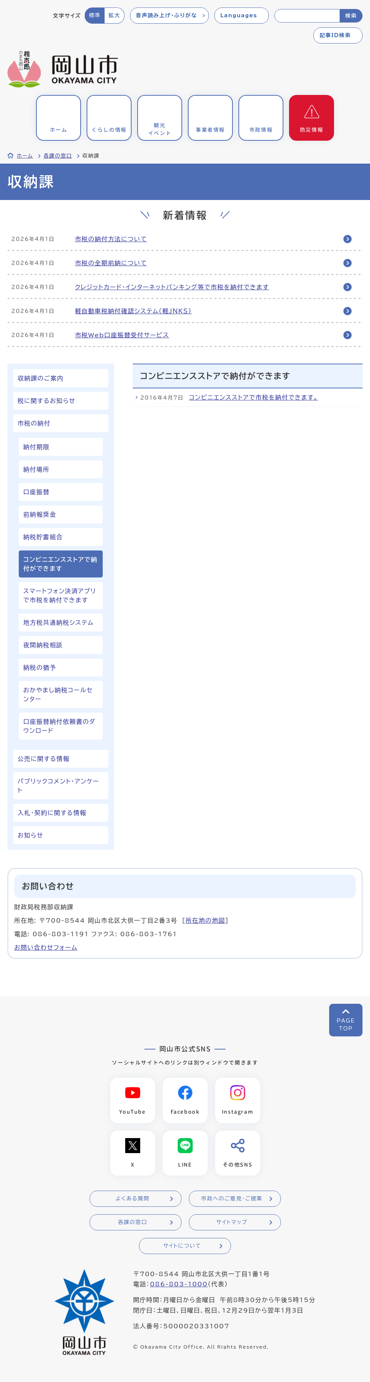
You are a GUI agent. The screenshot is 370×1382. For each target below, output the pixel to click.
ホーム (25, 155)
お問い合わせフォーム (46, 947)
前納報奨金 (39, 514)
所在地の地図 (205, 920)
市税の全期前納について (111, 263)
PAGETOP (346, 1024)
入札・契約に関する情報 (52, 813)
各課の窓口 (57, 155)
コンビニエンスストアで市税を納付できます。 (253, 397)
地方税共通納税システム (58, 623)
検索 (351, 15)
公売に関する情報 (44, 759)
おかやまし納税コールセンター (58, 694)
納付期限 (36, 447)
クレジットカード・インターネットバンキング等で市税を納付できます (172, 287)
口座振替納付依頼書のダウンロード (59, 726)
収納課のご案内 (41, 378)
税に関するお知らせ (46, 401)
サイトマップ (231, 1222)
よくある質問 (132, 1199)
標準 (94, 15)
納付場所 (36, 469)
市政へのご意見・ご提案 (232, 1199)
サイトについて (182, 1246)
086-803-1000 (179, 1285)
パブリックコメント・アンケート (58, 785)
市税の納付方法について (111, 239)
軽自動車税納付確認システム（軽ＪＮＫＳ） (133, 311)
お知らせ (30, 835)
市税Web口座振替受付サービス (122, 335)
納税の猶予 (39, 668)
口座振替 (36, 492)
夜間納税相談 (43, 645)
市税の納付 (34, 423)
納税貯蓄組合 (43, 537)
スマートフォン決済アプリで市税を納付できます (59, 595)
